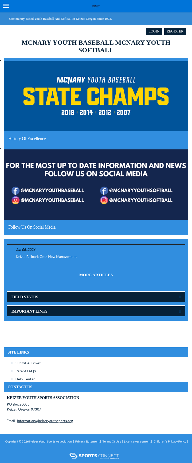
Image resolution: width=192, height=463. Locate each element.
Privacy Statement (87, 441)
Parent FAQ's (26, 371)
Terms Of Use (111, 441)
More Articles (96, 275)
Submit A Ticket (28, 363)
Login (154, 31)
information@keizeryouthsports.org (45, 421)
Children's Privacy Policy (170, 441)
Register (175, 31)
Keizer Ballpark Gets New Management (46, 256)
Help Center (25, 379)
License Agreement (137, 441)
